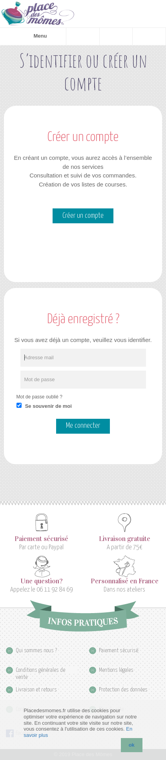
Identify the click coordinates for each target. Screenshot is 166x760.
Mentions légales (116, 670)
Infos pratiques (83, 616)
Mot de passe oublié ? (39, 397)
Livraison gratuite (124, 539)
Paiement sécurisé (41, 539)
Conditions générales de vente (40, 670)
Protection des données (123, 690)
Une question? (41, 581)
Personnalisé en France (125, 581)
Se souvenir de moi (48, 406)
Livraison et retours (36, 690)
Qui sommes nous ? (36, 650)
